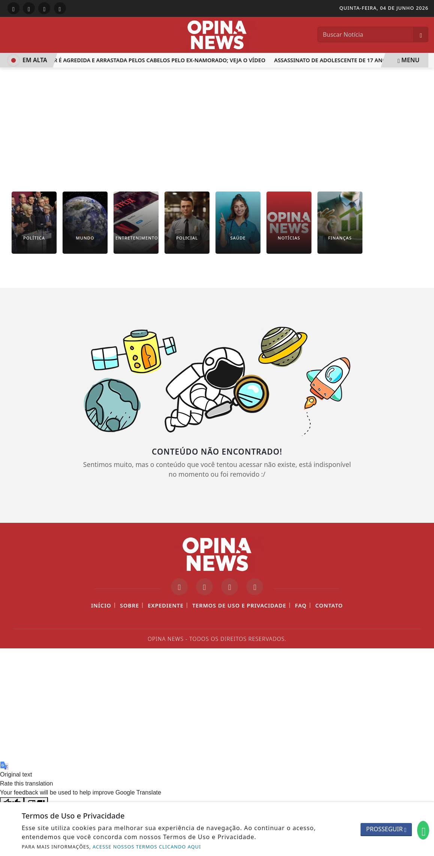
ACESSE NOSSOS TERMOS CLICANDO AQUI (147, 846)
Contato (329, 605)
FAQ (301, 605)
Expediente (166, 605)
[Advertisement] (217, 124)
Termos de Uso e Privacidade (239, 605)
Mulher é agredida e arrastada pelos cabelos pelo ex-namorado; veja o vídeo (152, 60)
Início (101, 605)
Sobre (129, 605)
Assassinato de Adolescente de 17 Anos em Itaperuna (355, 60)
